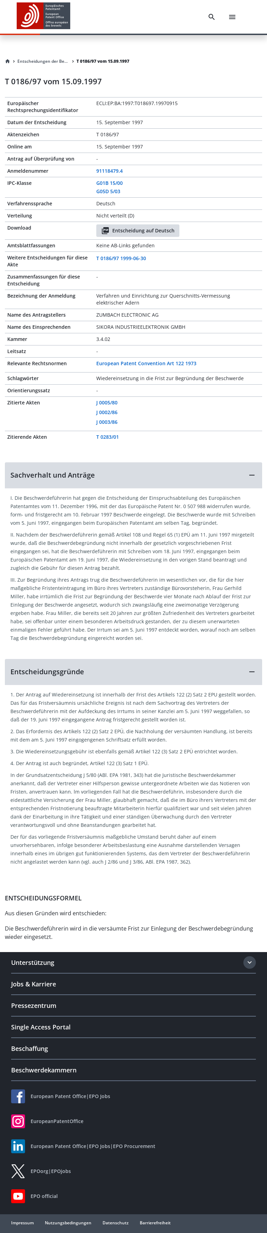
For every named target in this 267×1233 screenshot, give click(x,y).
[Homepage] (7, 61)
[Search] (211, 17)
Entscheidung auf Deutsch (138, 230)
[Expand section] (249, 962)
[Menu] (232, 17)
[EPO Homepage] (43, 16)
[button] (133, 475)
